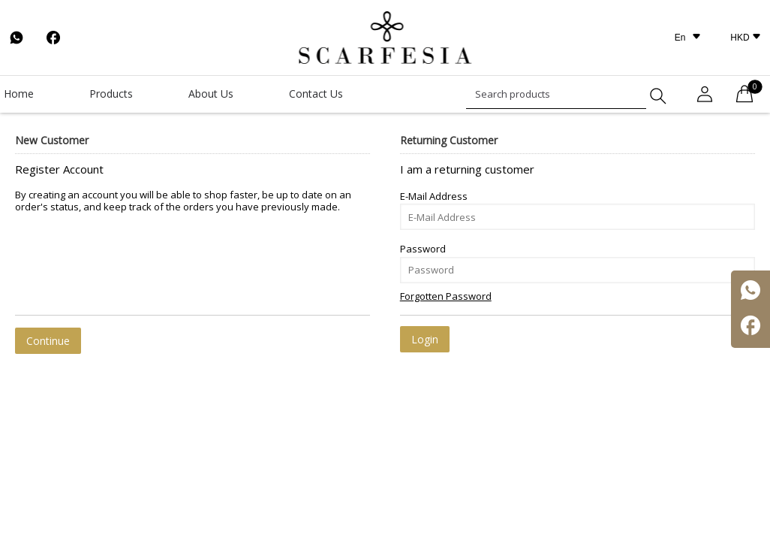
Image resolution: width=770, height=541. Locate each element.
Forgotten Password (446, 296)
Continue (48, 341)
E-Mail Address (434, 196)
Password (423, 248)
